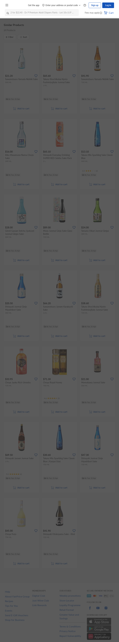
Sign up (94, 5)
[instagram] (106, 609)
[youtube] (98, 609)
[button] (101, 13)
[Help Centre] (84, 5)
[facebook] (90, 609)
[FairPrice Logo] (18, 5)
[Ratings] (90, 171)
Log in (108, 5)
